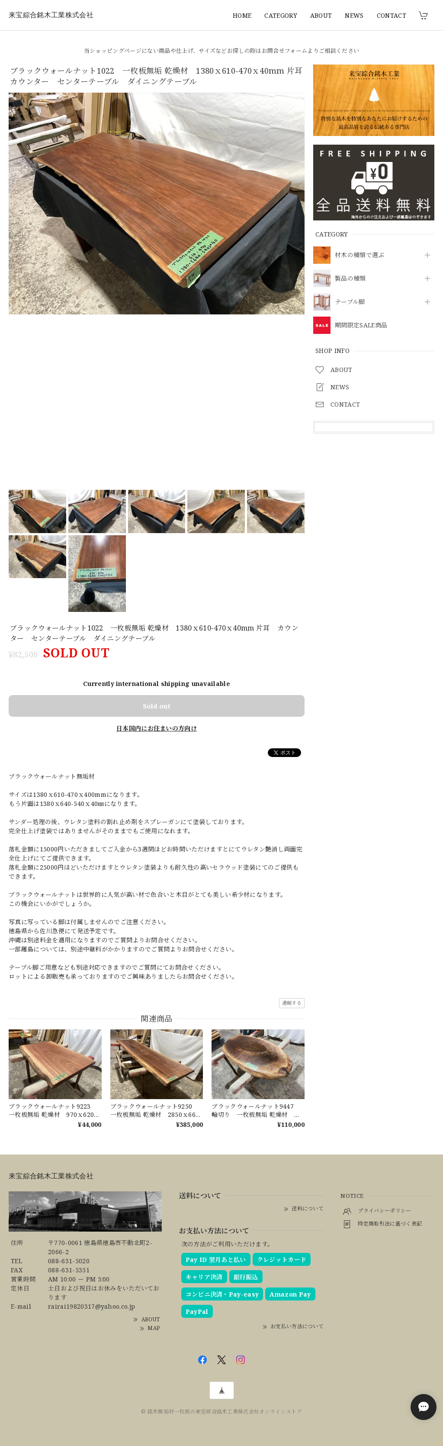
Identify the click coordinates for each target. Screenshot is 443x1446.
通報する (292, 1003)
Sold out (156, 706)
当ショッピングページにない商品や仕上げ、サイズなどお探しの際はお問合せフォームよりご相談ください (221, 51)
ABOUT (321, 15)
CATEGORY (280, 15)
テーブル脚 (350, 302)
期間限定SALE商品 (361, 325)
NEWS (354, 15)
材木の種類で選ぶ (360, 255)
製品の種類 (350, 278)
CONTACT (391, 15)
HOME (242, 15)
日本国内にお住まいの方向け (156, 728)
